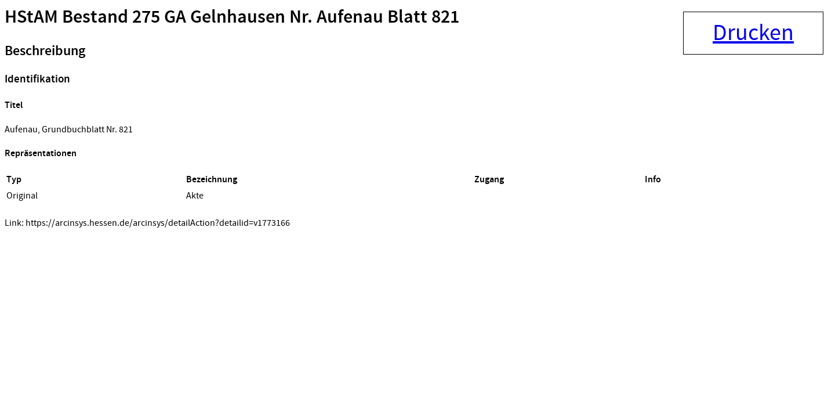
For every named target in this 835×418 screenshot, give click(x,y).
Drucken (753, 33)
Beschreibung (45, 51)
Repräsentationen (41, 153)
